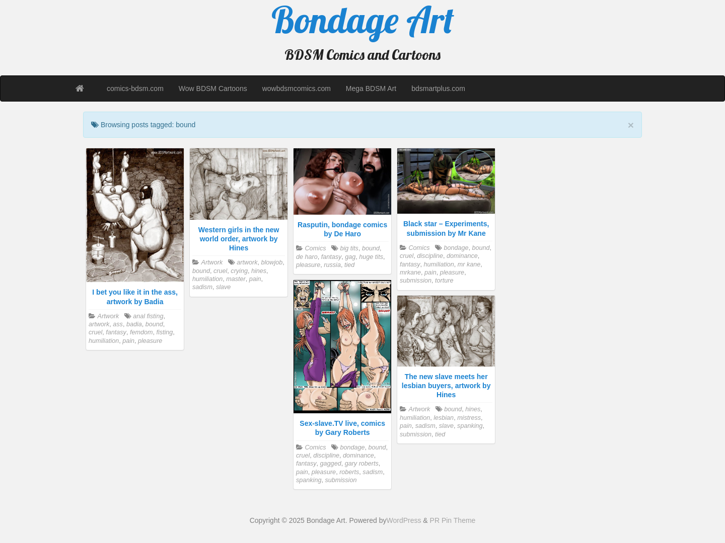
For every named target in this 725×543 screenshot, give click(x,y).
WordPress (403, 520)
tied (349, 264)
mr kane (469, 264)
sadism (202, 287)
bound (154, 324)
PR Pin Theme (453, 520)
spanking (308, 480)
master (236, 279)
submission (415, 280)
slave (223, 287)
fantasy (116, 332)
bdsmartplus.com (438, 88)
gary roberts (362, 463)
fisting (164, 332)
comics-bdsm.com (135, 88)
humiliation (104, 340)
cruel (95, 332)
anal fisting (148, 316)
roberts (349, 472)
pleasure (150, 340)
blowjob (271, 262)
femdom (141, 332)
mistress (469, 417)
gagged (330, 463)
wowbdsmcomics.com (296, 88)
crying (239, 271)
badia (134, 324)
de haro (307, 256)
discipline (430, 255)
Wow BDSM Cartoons (213, 88)
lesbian (443, 417)
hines (258, 271)
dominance (462, 255)
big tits (349, 248)
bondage (456, 247)
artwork (99, 324)
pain (128, 340)
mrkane (410, 272)
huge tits (371, 256)
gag (350, 256)
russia (332, 264)
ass (118, 324)
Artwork (108, 316)
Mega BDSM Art (371, 88)
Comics (315, 248)
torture (444, 280)
